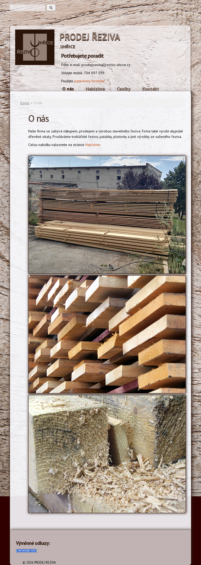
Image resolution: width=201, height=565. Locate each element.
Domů (24, 103)
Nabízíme (95, 89)
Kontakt (150, 89)
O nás (68, 89)
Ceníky (123, 89)
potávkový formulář (89, 81)
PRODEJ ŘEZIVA (89, 37)
